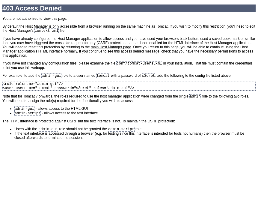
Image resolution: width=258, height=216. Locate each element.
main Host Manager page (111, 48)
